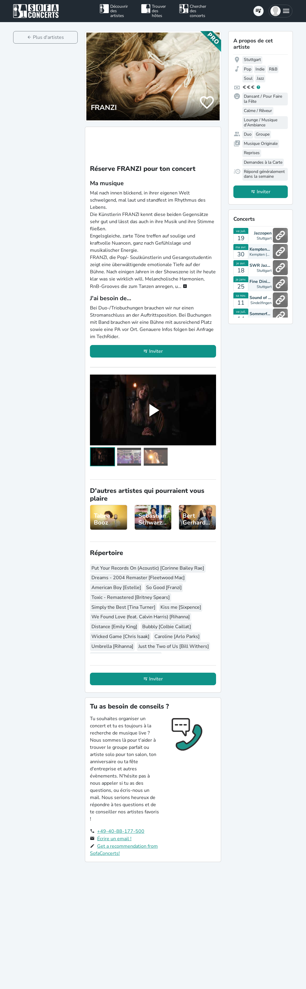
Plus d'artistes (48, 37)
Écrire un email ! (114, 838)
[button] (280, 11)
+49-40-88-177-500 (120, 831)
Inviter (156, 351)
